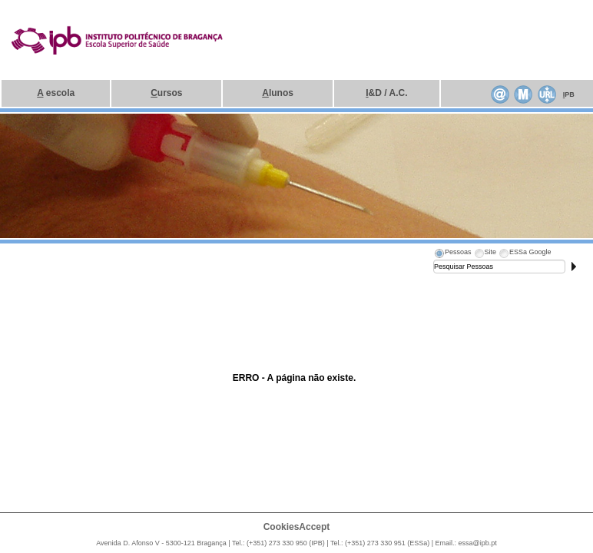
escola (56, 93)
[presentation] (452, 254)
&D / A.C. (386, 93)
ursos (166, 93)
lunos (277, 93)
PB (569, 94)
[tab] (452, 254)
